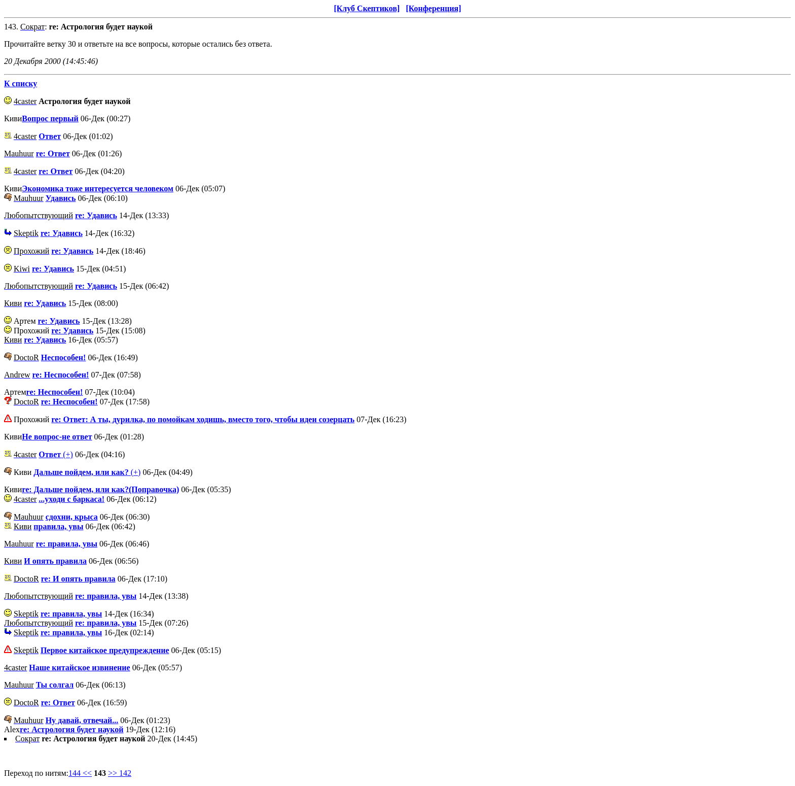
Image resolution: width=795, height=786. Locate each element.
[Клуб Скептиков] (367, 8)
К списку (20, 83)
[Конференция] (433, 8)
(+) (56, 454)
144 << (80, 773)
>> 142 (119, 773)
